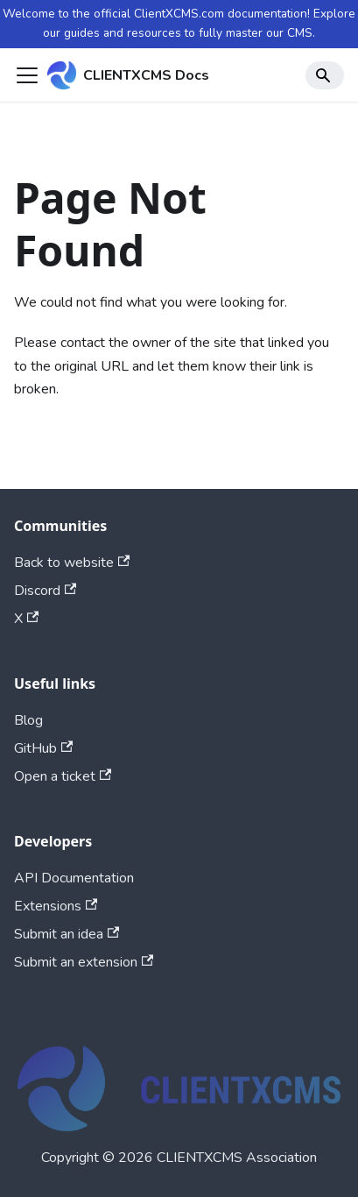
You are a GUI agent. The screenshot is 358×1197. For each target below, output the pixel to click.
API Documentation (74, 878)
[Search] (324, 75)
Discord (45, 590)
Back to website (72, 562)
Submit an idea (66, 934)
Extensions (55, 906)
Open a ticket (62, 776)
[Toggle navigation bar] (27, 75)
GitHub (43, 748)
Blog (28, 720)
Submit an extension (83, 962)
